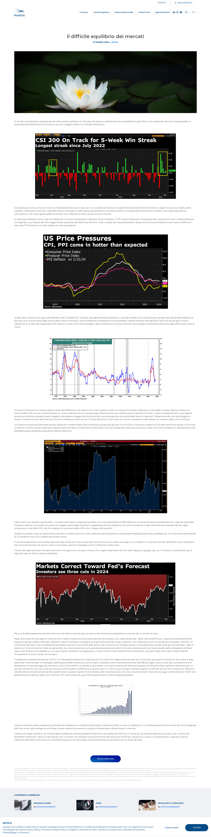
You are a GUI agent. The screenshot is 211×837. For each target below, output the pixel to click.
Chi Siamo (84, 12)
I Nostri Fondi (144, 12)
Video (98, 803)
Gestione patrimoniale (124, 12)
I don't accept (171, 828)
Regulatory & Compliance (171, 803)
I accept (197, 828)
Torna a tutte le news (105, 759)
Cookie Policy (58, 829)
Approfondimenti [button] (162, 12)
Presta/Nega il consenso (16, 832)
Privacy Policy (33, 829)
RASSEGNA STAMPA (42, 803)
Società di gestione (101, 12)
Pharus (19, 12)
